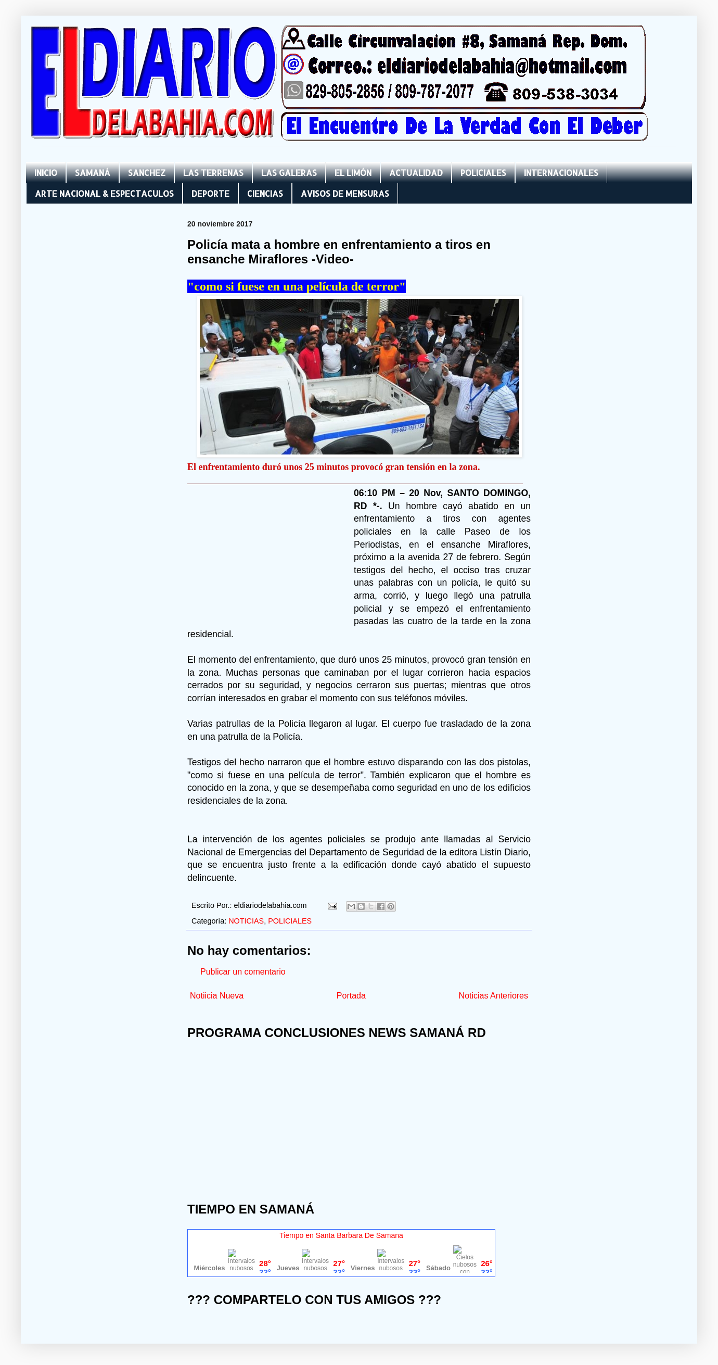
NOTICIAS (246, 921)
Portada (351, 995)
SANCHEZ (146, 172)
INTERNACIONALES (561, 172)
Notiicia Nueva (216, 995)
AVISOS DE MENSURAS (345, 193)
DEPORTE (210, 193)
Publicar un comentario (243, 971)
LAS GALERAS (289, 172)
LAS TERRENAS (213, 172)
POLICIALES (483, 172)
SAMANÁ (92, 172)
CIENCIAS (265, 193)
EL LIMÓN (353, 172)
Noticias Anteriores (493, 995)
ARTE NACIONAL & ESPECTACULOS (104, 193)
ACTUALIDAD (416, 172)
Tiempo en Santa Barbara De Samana (341, 1235)
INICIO (45, 172)
